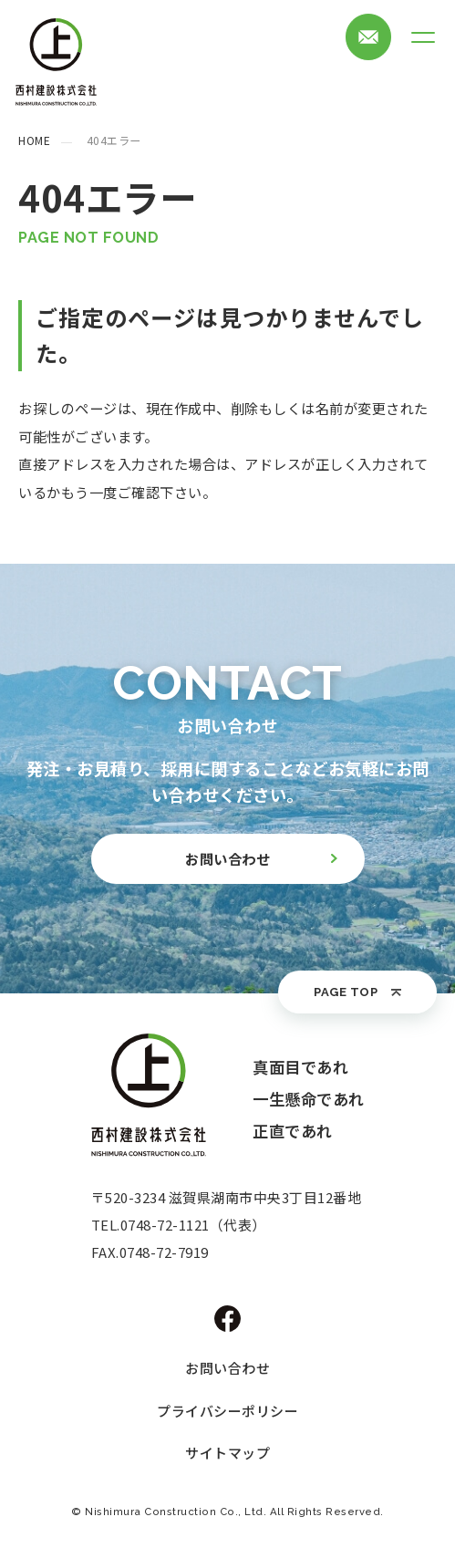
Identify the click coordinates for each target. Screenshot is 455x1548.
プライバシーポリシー (227, 1410)
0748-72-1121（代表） (193, 1224)
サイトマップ (227, 1452)
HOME (34, 140)
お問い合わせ (227, 1367)
